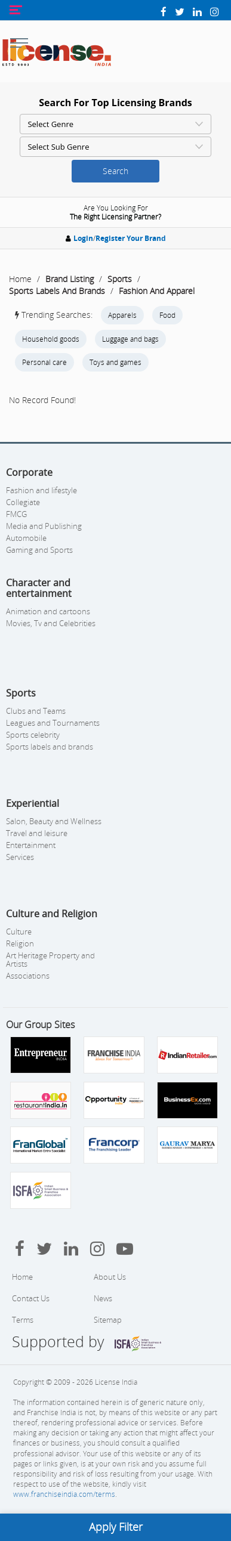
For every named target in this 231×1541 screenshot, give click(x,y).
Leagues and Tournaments (53, 722)
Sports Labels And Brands (57, 290)
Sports (119, 278)
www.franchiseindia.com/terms (64, 1494)
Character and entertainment (39, 588)
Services (20, 857)
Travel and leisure (36, 833)
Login (83, 238)
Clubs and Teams (36, 710)
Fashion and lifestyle (41, 490)
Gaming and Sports (39, 549)
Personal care (44, 362)
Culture (19, 931)
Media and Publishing (44, 526)
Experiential (32, 803)
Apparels (122, 315)
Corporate (29, 472)
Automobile (26, 538)
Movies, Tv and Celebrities (51, 623)
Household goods (50, 339)
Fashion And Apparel (157, 290)
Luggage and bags (130, 339)
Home (20, 278)
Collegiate (23, 502)
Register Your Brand (131, 238)
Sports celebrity (33, 734)
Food (167, 315)
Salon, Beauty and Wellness (53, 821)
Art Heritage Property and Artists (50, 959)
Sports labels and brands (49, 746)
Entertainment (31, 845)
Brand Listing (69, 278)
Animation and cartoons (48, 611)
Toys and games (115, 362)
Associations (28, 975)
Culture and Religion (51, 913)
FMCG (16, 514)
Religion (20, 943)
